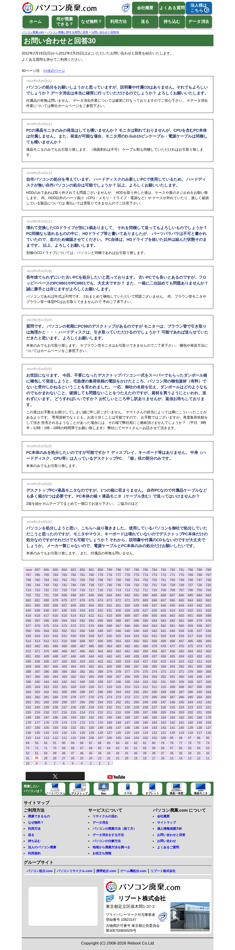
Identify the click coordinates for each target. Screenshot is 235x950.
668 (154, 600)
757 (109, 579)
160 (190, 722)
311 (154, 686)
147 (118, 727)
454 (190, 651)
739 (82, 584)
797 (127, 569)
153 (64, 727)
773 (154, 574)
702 (37, 595)
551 (73, 630)
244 (190, 702)
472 (28, 651)
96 (199, 737)
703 (28, 595)
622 (190, 610)
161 (181, 722)
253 (109, 702)
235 (82, 707)
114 (37, 737)
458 (154, 651)
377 (127, 671)
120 (172, 732)
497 (181, 641)
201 (199, 712)
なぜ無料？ (91, 21)
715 (109, 590)
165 (145, 722)
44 (100, 753)
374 (154, 671)
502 (136, 641)
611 (100, 615)
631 (109, 610)
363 (64, 676)
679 (55, 600)
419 (127, 661)
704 (208, 590)
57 (172, 748)
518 (181, 635)
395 (154, 666)
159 (199, 722)
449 (46, 656)
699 (64, 595)
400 (109, 666)
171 (91, 722)
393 (172, 666)
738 (91, 584)
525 (118, 635)
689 (154, 595)
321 (64, 686)
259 (55, 702)
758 (100, 579)
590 (100, 620)
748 (190, 579)
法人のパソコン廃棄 (42, 847)
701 (46, 595)
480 (145, 646)
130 (82, 732)
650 (127, 605)
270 (145, 697)
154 (55, 727)
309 (172, 686)
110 (73, 737)
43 (109, 753)
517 (190, 635)
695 (100, 595)
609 (118, 615)
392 (181, 666)
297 (91, 691)
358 (109, 676)
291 (145, 691)
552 (64, 630)
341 (73, 681)
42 (118, 753)
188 (127, 717)
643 (190, 605)
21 (118, 758)
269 (154, 697)
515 (208, 635)
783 (64, 574)
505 (109, 641)
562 (163, 625)
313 (136, 686)
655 (82, 605)
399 (118, 666)
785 (46, 574)
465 (91, 651)
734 (127, 584)
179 (208, 717)
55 (190, 748)
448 (55, 656)
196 (55, 717)
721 (55, 590)
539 (181, 630)
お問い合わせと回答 (171, 835)
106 (109, 737)
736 (109, 584)
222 (199, 707)
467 (73, 651)
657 (64, 605)
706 (190, 590)
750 (172, 579)
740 (73, 584)
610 (109, 615)
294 (118, 691)
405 (64, 666)
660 (37, 605)
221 (208, 707)
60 (145, 748)
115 (28, 737)
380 (100, 671)
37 (163, 753)
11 (208, 758)
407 (46, 666)
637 (55, 610)
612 (91, 615)
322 (55, 686)
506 (100, 641)
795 (145, 569)
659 (46, 605)
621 (199, 610)
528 (91, 635)
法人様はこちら (198, 8)
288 (172, 691)
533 (46, 635)
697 (82, 595)
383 (73, 671)
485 (100, 646)
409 (28, 666)
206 (154, 712)
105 (118, 737)
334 (136, 681)
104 (127, 737)
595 (55, 620)
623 (181, 610)
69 (64, 748)
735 (118, 584)
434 (181, 656)
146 (127, 727)
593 (73, 620)
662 (208, 600)
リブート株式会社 (163, 871)
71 (46, 748)
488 (73, 646)
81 (145, 742)
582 (172, 620)
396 (145, 666)
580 (190, 620)
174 (64, 722)
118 (190, 732)
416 (154, 661)
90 (64, 742)
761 (73, 579)
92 (46, 742)
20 (127, 758)
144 (145, 727)
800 (100, 569)
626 (154, 610)
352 (163, 676)
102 (145, 737)
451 (28, 656)
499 (163, 641)
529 (82, 635)
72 (37, 748)
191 (100, 717)
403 (82, 666)
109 (82, 737)
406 (55, 666)
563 (154, 625)
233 (100, 707)
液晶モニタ (201, 789)
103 (136, 737)
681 (37, 600)
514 (28, 641)
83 (127, 742)
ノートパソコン (55, 789)
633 (91, 610)
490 (55, 646)
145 (136, 727)
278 (73, 697)
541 (163, 630)
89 (73, 742)
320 (73, 686)
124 (136, 732)
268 (163, 697)
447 (64, 656)
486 (91, 646)
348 (199, 676)
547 (109, 630)
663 (199, 600)
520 (163, 635)
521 (154, 635)
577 (28, 625)
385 (55, 671)
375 (145, 671)
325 (28, 686)
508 (82, 641)
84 (118, 742)
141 (172, 727)
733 (136, 584)
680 (46, 600)
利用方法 (118, 21)
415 (163, 661)
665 (181, 600)
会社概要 (145, 7)
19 (136, 758)
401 (100, 666)
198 (37, 717)
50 (46, 753)
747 (199, 579)
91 (55, 742)
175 (55, 722)
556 (28, 630)
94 (28, 742)
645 (172, 605)
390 (199, 666)
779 (100, 574)
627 (145, 610)
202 (190, 712)
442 (109, 656)
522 (145, 635)
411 (199, 661)
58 (163, 748)
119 (181, 732)
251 (127, 702)
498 (172, 641)
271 (136, 697)
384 (64, 671)
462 (118, 651)
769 (190, 574)
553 (55, 630)
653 (100, 605)
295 (109, 691)
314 (127, 686)
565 (136, 625)
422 (100, 661)
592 (82, 620)
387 (37, 671)
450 (37, 656)
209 (127, 712)
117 (199, 732)
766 (28, 579)
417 (145, 661)
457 (163, 651)
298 (82, 691)
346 (28, 681)
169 (109, 722)
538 (190, 630)
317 (100, 686)
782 (73, 574)
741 (64, 584)
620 (208, 610)
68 (73, 748)
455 (181, 651)
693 (118, 595)
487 (82, 646)
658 (55, 605)
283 (28, 697)
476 (181, 646)
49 (55, 753)
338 (100, 681)
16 (163, 758)
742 (55, 584)
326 (208, 681)
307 (190, 686)
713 (127, 590)
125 (127, 732)
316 (109, 686)
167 (127, 722)
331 (163, 681)
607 (136, 615)
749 (181, 579)
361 (82, 676)
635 (73, 610)
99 (172, 737)
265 (190, 697)
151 (82, 727)
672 (118, 600)
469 (55, 651)
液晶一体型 (176, 789)
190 (109, 717)
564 (145, 625)
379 (109, 671)
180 (199, 717)
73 (28, 748)
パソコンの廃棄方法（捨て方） (114, 828)
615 (64, 615)
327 (199, 681)
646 (163, 605)
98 (181, 737)
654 (91, 605)
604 (163, 615)
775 (136, 574)
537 (199, 630)
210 (118, 712)
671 (127, 600)
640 (28, 610)
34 (190, 753)
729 (172, 584)
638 (46, 610)
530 (73, 635)
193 (82, 717)
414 (172, 661)
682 (28, 600)
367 (28, 676)
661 (28, 605)
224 (181, 707)
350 (181, 676)
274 (109, 697)
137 (208, 727)
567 (118, 625)
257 (73, 702)
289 (163, 691)
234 (91, 707)
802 (82, 569)
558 (199, 625)
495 (199, 641)
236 (73, 707)
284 (208, 691)
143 (154, 727)
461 (127, 651)
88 (82, 742)
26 (73, 758)
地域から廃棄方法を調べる (111, 847)
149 (100, 727)
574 (55, 625)
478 (163, 646)
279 (64, 697)
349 (190, 676)
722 (46, 590)
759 (91, 579)
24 (91, 758)
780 (91, 574)
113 (46, 737)
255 (91, 702)
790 (190, 569)
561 (172, 625)
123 (145, 732)
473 (208, 646)
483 (118, 646)
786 (37, 574)
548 (100, 630)
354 (145, 676)
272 (127, 697)
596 (46, 620)
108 (91, 737)
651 (118, 605)
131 (73, 732)
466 (82, 651)
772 (163, 574)
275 (100, 697)
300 (64, 691)
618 (37, 615)
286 (190, 691)
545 (127, 630)
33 (199, 753)
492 (37, 646)
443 (100, 656)
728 (181, 584)
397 (136, 666)
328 (190, 681)
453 (199, 651)
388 (28, 671)
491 (46, 646)
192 (91, 717)
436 (163, 656)
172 (82, 722)
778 (109, 574)
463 (109, 651)
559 (190, 625)
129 (91, 732)
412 (190, 661)
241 (28, 707)
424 (82, 661)
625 (163, 610)
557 (208, 625)
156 (37, 727)
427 (55, 661)
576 (37, 625)
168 (118, 722)
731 (154, 584)
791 (181, 569)
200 (208, 712)
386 (46, 671)
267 (172, 697)
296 (100, 691)
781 (82, 574)
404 (73, 666)
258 (64, 702)
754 (136, 579)
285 (199, 691)
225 (172, 707)
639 (37, 610)
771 (172, 574)
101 (154, 737)
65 (100, 748)
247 (163, 702)
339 (91, 681)
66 (91, 748)
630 (118, 610)
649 (136, 605)
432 (199, 656)
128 (100, 732)
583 (163, 620)
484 (109, 646)
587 (127, 620)
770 (181, 574)
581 (181, 620)
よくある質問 (172, 7)
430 (28, 661)
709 (163, 590)
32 (208, 753)
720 (64, 590)
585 (145, 620)
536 (208, 630)
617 (46, 615)
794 (154, 569)
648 (145, 605)
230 (127, 707)
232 (109, 707)
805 (55, 569)
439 (136, 656)
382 (82, 671)
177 (37, 722)
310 (163, 686)
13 (190, 758)
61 (136, 748)
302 (46, 691)
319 (82, 686)
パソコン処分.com (40, 871)
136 (28, 732)
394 (163, 666)
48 (64, 753)
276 (91, 697)
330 (172, 681)
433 (190, 656)
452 (208, 651)
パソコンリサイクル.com (74, 871)
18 (145, 758)
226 (163, 707)
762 (64, 579)
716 (100, 590)
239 (46, 707)
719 (73, 590)
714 (118, 590)
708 (172, 590)
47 (73, 753)
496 (190, 641)
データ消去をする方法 (108, 835)
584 (154, 620)
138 (199, 727)
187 (136, 717)
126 (118, 732)
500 (154, 641)
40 (136, 753)
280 (55, 697)
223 (190, 707)
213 (91, 712)
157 (28, 727)
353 (154, 676)
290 (154, 691)
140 (181, 727)
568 (109, 625)
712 (136, 590)
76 (190, 742)
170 (100, 722)
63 (118, 748)
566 (127, 625)
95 (208, 737)
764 (46, 579)
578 (208, 620)
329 (181, 681)
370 (190, 671)
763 (55, 579)
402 (91, 666)
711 (145, 590)
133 (55, 732)
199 (28, 717)
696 (91, 595)
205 (163, 712)
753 (145, 579)
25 (82, 758)
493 (28, 646)
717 (91, 590)
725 (208, 584)
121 (163, 732)
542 (154, 630)
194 (73, 717)
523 (136, 635)
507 (91, 641)
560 (181, 625)
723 (37, 590)
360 (91, 676)
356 (127, 676)
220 (28, 712)
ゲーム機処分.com (133, 871)
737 (100, 584)
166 (136, 722)
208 (136, 712)
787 (28, 574)
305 (208, 686)
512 (46, 641)
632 (100, 610)
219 (37, 712)
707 (181, 590)
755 (127, 579)
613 (82, 615)
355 (136, 676)
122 (154, 732)
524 (127, 635)
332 (154, 681)
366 (37, 676)
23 (100, 758)
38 (154, 753)
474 (199, 646)
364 (55, 676)
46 (82, 753)
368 (208, 671)
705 (199, 590)
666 (172, 600)
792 (172, 569)
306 (199, 686)
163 (163, 722)
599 (208, 615)
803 (73, 569)
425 (73, 661)
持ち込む (172, 21)
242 (208, 702)
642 (199, 605)
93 (37, 742)
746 (208, 579)
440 (127, 656)
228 (145, 707)
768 (199, 574)
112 (55, 737)
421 (109, 661)
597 (37, 620)
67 (82, 748)
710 (154, 590)
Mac (103, 789)
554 (46, 630)
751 (163, 579)
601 (190, 615)
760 (82, 579)
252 (118, 702)
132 (64, 732)
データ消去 (198, 21)
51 (37, 753)
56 (181, 748)
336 (118, 681)
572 (73, 625)
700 (55, 595)
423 (91, 661)
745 (28, 584)
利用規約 (34, 853)
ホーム (35, 21)
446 (73, 656)
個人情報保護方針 (169, 828)
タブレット (152, 789)
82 (136, 742)
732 (145, 584)
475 (190, 646)
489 (64, 646)
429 (37, 661)
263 (208, 697)
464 (100, 651)
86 (100, 742)
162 (172, 722)
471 (37, 651)
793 (163, 569)
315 (118, 686)
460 (136, 651)
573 (64, 625)
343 (55, 681)
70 (55, 748)
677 (73, 600)
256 (82, 702)
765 (37, 579)
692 (127, 595)
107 (100, 737)
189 (118, 717)
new (29, 569)
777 (118, 574)
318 (91, 686)
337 (109, 681)
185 (154, 717)
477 (172, 646)
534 (37, 635)
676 (82, 600)
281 (46, 697)
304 (28, 691)
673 (109, 600)
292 (136, 691)
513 (37, 641)
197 (46, 717)
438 (145, 656)
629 (127, 610)
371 (181, 671)
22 (109, 758)
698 (73, 595)
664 (190, 600)
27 (64, 758)
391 (190, 666)
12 (199, 758)
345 (37, 681)
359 (100, 676)
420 (118, 661)
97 (190, 737)
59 (154, 748)
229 (136, 707)
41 (127, 753)
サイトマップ (166, 822)
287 (181, 691)
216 (64, 712)
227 (154, 707)
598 (28, 620)
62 (127, 748)
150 (91, 727)
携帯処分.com (106, 871)
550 (82, 630)
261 (37, 702)
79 (163, 742)
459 (145, 651)
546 (118, 630)
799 (109, 569)
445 (82, 656)
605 (154, 615)
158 (208, 722)
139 (190, 727)
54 (199, 748)
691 (136, 595)
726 (199, 584)
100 (163, 737)
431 (208, 656)
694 (109, 595)
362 (73, 676)
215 (73, 712)
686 (181, 595)
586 (136, 620)
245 (181, 702)
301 (55, 691)
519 (172, 635)
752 (154, 579)
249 (145, 702)
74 (208, 742)
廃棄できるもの (39, 816)
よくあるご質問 (168, 847)
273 (118, 697)
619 (28, 615)
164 (154, 722)
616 (55, 615)
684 (199, 595)
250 (136, 702)
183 (172, 717)
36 (172, 753)
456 (172, 651)
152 (73, 727)
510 (64, 641)
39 (145, 753)
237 (64, 707)
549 (91, 630)
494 (208, 641)
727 (190, 584)
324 (37, 686)
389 (208, 666)
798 (118, 569)
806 (46, 569)
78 (172, 742)
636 (64, 610)
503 (127, 641)
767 (208, 574)
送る (145, 21)
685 (190, 595)
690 (145, 595)
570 (91, 625)
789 (199, 569)
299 (73, 691)
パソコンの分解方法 (107, 841)
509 (73, 641)
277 (82, 697)
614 (73, 615)
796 (136, 569)
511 (55, 641)
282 (37, 697)
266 (181, 697)
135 (37, 732)
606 (145, 615)
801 (91, 569)
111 (64, 737)
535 (28, 635)
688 (163, 595)
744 (37, 584)
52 (28, 753)
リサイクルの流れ (105, 816)
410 (208, 661)
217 (55, 712)
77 (181, 742)
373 (163, 671)
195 (64, 717)
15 (172, 758)
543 (145, 630)
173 (73, 722)
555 (37, 630)
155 (46, 727)
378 (118, 671)
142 (163, 727)
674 (100, 600)
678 (64, 600)
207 (145, 712)
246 (172, 702)
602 (181, 615)
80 (154, 742)
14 (181, 758)
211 (109, 712)
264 (199, 697)
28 (55, 758)
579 (199, 620)
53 (208, 748)
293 (127, 691)
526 (109, 635)
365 (46, 676)
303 (37, 691)
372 (172, 671)
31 (28, 758)
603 (172, 615)
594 (64, 620)
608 (127, 615)
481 (136, 646)
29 (46, 758)
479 (154, 646)
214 (82, 712)
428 (46, 661)
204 (172, 712)
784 (55, 574)
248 (154, 702)
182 (181, 717)
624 (172, 610)
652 (109, 605)
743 (46, 584)
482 (127, 646)
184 (163, 717)
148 (109, 727)
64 (109, 748)
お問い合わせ (166, 841)
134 (46, 732)
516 (199, 635)
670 (136, 600)
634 (82, 610)
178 (28, 722)
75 (199, 742)
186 (145, 717)
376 (136, 671)
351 (172, 676)
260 (46, 702)
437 (154, 656)
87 (91, 742)
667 (163, 600)
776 (127, 574)
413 (181, 661)
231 (118, 707)
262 (28, 702)
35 (181, 753)
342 (64, 681)
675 (91, 600)
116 (208, 732)
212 (100, 712)
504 (118, 641)
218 (46, 712)
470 (46, 651)
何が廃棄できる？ (64, 21)
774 (145, 574)
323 (46, 686)
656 (73, 605)
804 (64, 569)
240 (37, 707)
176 (46, 722)
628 (136, 610)
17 (154, 758)
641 (208, 605)
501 (145, 641)
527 (100, 635)
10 (28, 763)
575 (46, 625)
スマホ (128, 789)
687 (172, 595)
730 (163, 584)
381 (91, 671)
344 (46, 681)
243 (199, 702)
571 (82, 625)
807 (37, 569)
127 (109, 732)
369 (199, 671)
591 (91, 620)
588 (118, 620)
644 (181, 605)
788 (208, 569)
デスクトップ (79, 789)
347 (208, 676)
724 (28, 590)
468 (64, 651)
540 (172, 630)
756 (118, 579)
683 (208, 595)
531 (64, 635)
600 (199, 615)
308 (181, 686)
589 (109, 620)
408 (37, 666)
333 (145, 681)
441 (118, 656)
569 (100, 625)
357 (118, 676)
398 (127, 666)
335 (127, 681)
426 (64, 661)
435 (172, 656)
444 (91, 656)
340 (82, 681)
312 (145, 686)
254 (100, 702)
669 (145, 600)
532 (55, 635)
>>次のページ (54, 71)
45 (91, 753)
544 (136, 630)
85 (109, 742)
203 (181, 712)
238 (55, 707)
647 (154, 605)
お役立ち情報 (102, 853)
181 (190, 717)
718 (82, 590)
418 (136, 661)
